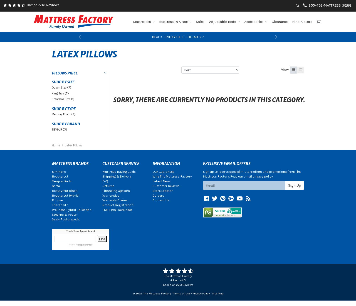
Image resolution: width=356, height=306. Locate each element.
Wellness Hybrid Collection (71, 210)
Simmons (59, 172)
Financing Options (116, 191)
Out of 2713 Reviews (43, 5)
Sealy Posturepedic (66, 219)
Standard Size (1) (63, 99)
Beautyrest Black (64, 191)
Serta (56, 186)
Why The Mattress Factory (172, 176)
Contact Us (161, 200)
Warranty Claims (115, 200)
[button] (80, 37)
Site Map (218, 293)
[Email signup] (244, 185)
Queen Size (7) (61, 87)
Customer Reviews (166, 186)
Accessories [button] (255, 22)
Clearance (280, 22)
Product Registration (118, 205)
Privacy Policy (201, 293)
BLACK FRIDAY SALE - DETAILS (178, 37)
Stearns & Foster (65, 215)
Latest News (162, 181)
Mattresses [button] (144, 22)
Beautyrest (60, 176)
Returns (108, 186)
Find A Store (302, 22)
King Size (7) (60, 93)
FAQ (105, 181)
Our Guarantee (163, 172)
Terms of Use (181, 293)
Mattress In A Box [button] (175, 22)
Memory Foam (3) (63, 114)
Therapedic (60, 205)
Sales (200, 22)
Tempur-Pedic (62, 181)
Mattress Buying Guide (119, 172)
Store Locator (163, 191)
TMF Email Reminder (117, 210)
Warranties (110, 195)
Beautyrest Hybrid (65, 195)
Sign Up (294, 185)
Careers (158, 195)
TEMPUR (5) (59, 129)
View (285, 69)
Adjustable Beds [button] (224, 22)
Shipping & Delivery (116, 176)
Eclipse (57, 200)
